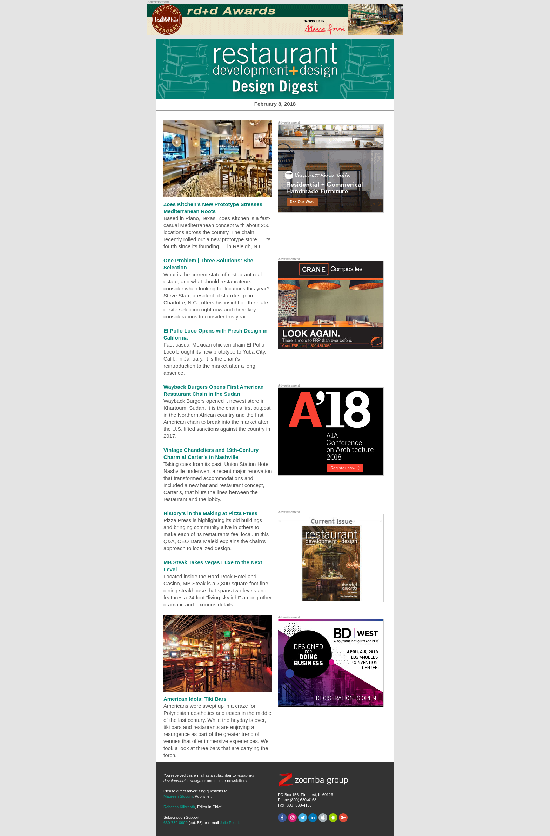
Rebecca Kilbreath (179, 807)
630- (175, 823)
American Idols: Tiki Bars (195, 699)
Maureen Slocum (178, 796)
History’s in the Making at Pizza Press (210, 513)
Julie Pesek (230, 823)
